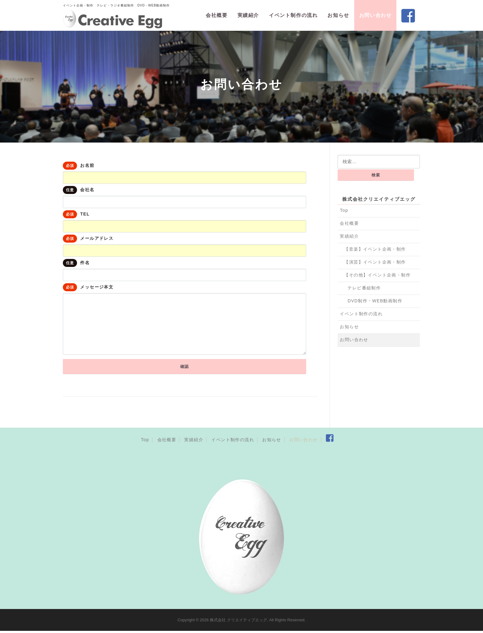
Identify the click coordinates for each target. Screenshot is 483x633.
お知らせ (338, 15)
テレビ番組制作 (364, 287)
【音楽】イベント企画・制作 (375, 249)
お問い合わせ (375, 15)
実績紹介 (248, 15)
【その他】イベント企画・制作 (377, 274)
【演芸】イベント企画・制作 (375, 262)
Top (344, 210)
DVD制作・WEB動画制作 (374, 300)
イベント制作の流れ (293, 15)
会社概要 (216, 15)
